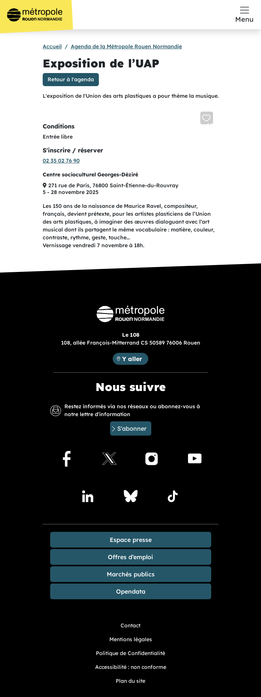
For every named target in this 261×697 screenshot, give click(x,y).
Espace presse (131, 539)
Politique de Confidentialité (130, 653)
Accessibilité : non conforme (130, 667)
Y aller (135, 358)
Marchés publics (131, 574)
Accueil (52, 46)
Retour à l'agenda (71, 79)
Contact (130, 625)
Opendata (130, 591)
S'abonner (131, 428)
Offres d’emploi (130, 557)
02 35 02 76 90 (61, 160)
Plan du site (130, 681)
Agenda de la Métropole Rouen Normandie (126, 46)
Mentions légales (130, 639)
